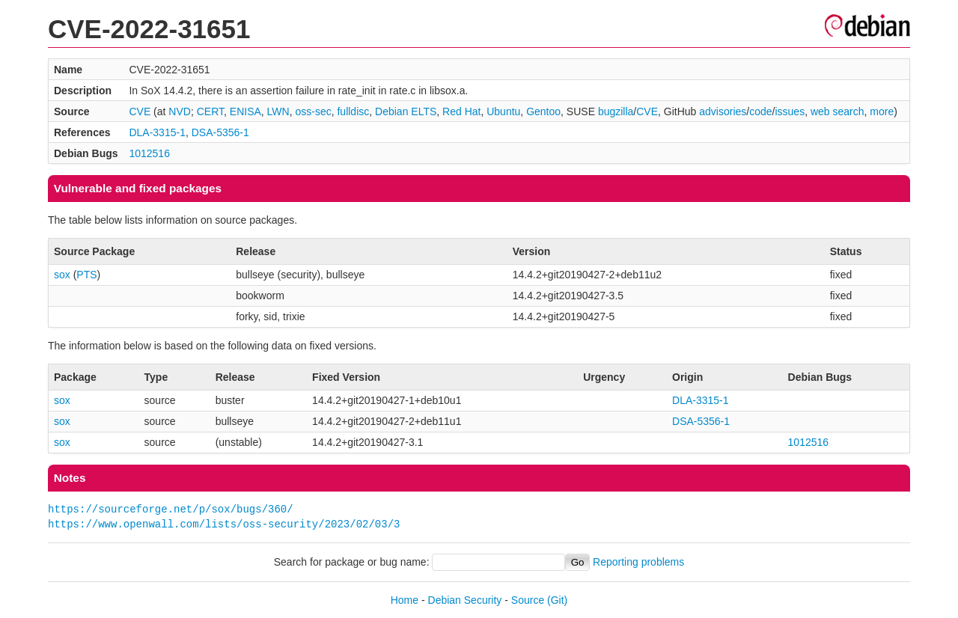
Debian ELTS (405, 111)
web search (837, 111)
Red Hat (461, 111)
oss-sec (313, 111)
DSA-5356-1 (220, 132)
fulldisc (353, 111)
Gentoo (543, 111)
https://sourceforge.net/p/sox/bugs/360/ (170, 509)
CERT (210, 111)
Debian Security (465, 600)
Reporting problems (638, 562)
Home (404, 600)
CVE (139, 111)
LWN (278, 111)
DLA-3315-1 (157, 132)
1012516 (149, 153)
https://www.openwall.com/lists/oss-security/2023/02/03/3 (224, 524)
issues (790, 111)
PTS (86, 275)
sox (62, 275)
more (882, 111)
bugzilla (615, 111)
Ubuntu (503, 111)
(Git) (557, 600)
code (760, 111)
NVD (179, 111)
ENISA (245, 111)
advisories (722, 111)
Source (527, 600)
